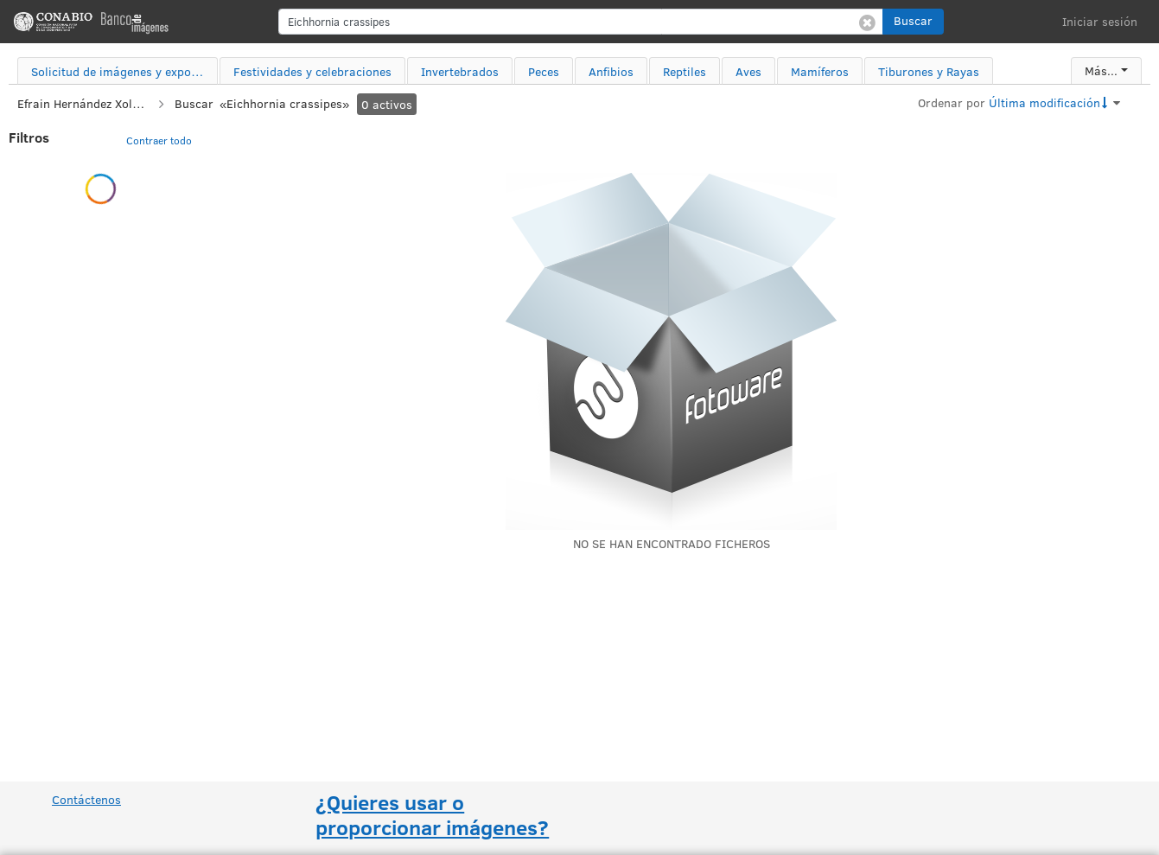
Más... (1101, 70)
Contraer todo (159, 140)
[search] (580, 22)
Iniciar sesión (1099, 21)
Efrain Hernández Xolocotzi (82, 103)
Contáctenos (86, 799)
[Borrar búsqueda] (867, 22)
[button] (913, 22)
